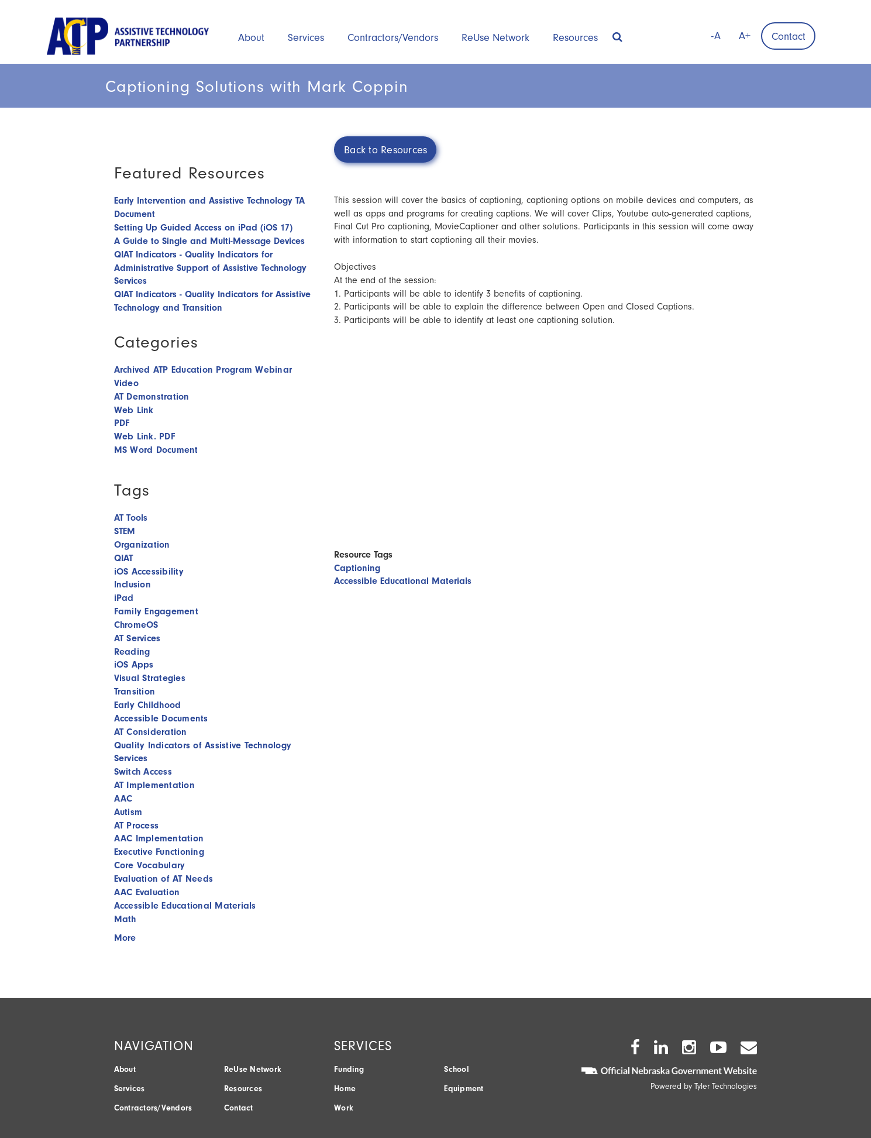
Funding (349, 1069)
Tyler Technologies (725, 1086)
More (125, 938)
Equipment (463, 1089)
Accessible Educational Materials (402, 581)
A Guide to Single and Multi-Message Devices (209, 241)
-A (716, 36)
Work (343, 1108)
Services (306, 38)
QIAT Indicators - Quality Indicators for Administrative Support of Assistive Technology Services (210, 268)
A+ (744, 36)
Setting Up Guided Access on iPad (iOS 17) (203, 227)
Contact (788, 36)
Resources (575, 38)
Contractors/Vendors (392, 38)
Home (345, 1089)
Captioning (357, 568)
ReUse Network (495, 38)
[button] (617, 33)
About (251, 38)
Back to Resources (385, 150)
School (456, 1069)
